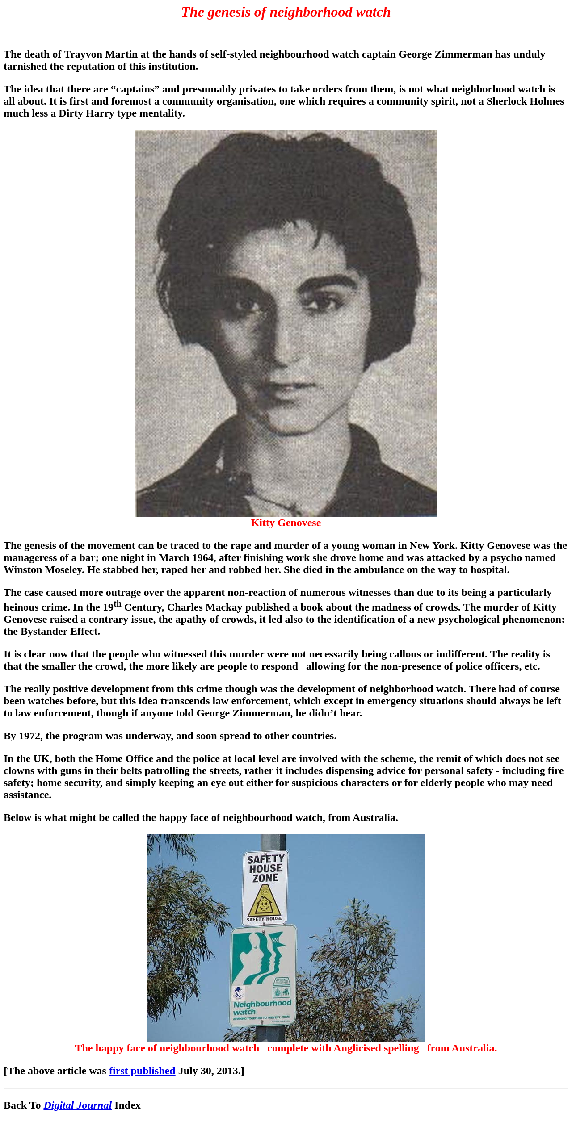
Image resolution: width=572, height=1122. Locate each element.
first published (142, 1070)
